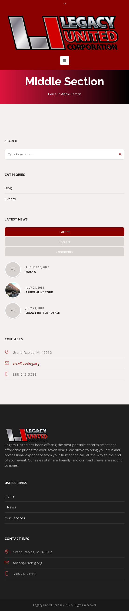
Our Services (15, 518)
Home (52, 94)
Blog (8, 188)
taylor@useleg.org (27, 563)
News (11, 507)
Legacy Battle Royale (43, 313)
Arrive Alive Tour (39, 292)
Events (10, 199)
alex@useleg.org (26, 363)
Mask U (31, 272)
